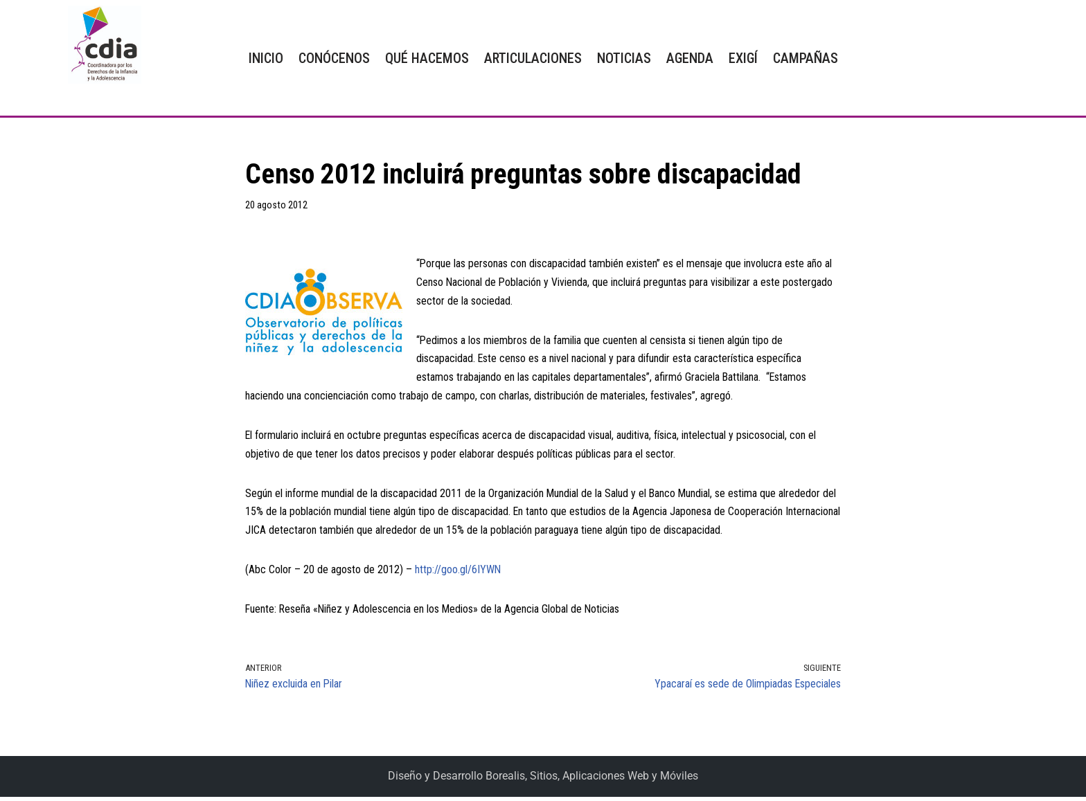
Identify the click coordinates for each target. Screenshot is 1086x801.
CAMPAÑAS (805, 58)
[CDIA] (101, 45)
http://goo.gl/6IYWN (458, 573)
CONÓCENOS (334, 58)
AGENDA (689, 58)
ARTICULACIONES (533, 58)
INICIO (266, 58)
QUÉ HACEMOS (427, 58)
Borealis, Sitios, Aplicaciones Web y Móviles (592, 780)
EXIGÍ (743, 58)
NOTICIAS (624, 58)
